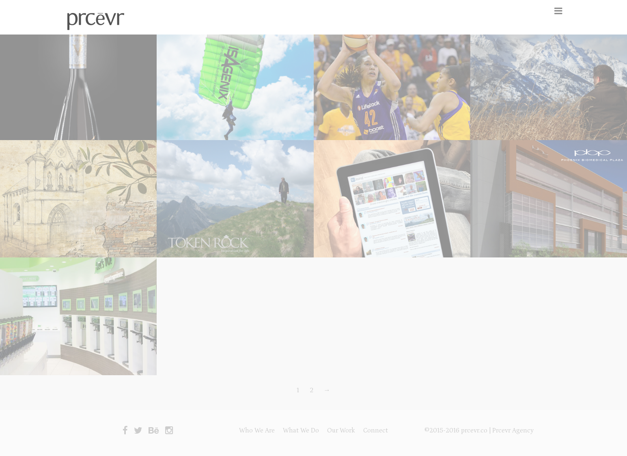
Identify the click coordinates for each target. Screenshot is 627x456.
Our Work (341, 430)
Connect (375, 430)
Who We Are (257, 430)
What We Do (301, 430)
